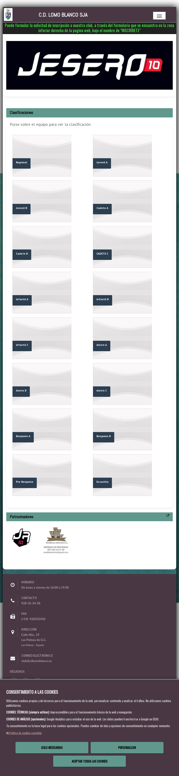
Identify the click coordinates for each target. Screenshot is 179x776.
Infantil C (22, 345)
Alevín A (101, 345)
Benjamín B (103, 436)
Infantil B (102, 299)
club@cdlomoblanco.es (36, 661)
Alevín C (101, 390)
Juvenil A (102, 162)
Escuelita (102, 481)
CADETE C (102, 253)
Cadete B (22, 253)
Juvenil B (21, 208)
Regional (21, 162)
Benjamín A (23, 436)
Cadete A (102, 208)
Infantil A (22, 299)
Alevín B (21, 390)
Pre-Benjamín (24, 481)
